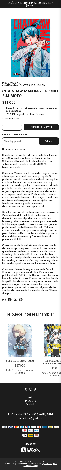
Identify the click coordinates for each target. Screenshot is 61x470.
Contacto (30, 404)
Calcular (49, 141)
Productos (30, 401)
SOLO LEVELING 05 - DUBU (20, 361)
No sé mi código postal (13, 149)
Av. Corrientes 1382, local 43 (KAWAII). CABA (30, 414)
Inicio (30, 397)
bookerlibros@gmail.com (30, 418)
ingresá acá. (47, 464)
